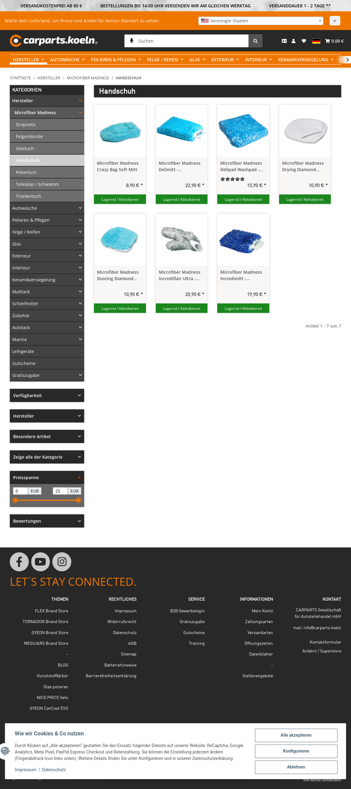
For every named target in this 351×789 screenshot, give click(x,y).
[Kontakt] (284, 41)
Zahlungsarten (259, 622)
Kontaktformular (325, 642)
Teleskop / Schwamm (37, 184)
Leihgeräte (23, 351)
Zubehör (21, 315)
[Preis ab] (20, 491)
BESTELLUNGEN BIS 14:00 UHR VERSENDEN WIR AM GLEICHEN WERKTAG (175, 6)
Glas (16, 244)
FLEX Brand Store (51, 611)
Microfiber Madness (35, 112)
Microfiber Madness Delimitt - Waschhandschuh (179, 166)
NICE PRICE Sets (52, 698)
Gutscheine (23, 363)
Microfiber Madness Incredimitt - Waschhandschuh (241, 275)
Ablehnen (296, 767)
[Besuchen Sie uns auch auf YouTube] (40, 561)
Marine (19, 339)
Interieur (21, 268)
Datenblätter (261, 654)
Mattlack (21, 292)
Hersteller (22, 100)
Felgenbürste (29, 136)
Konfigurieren (296, 751)
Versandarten (260, 633)
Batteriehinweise (120, 665)
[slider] (15, 500)
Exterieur (21, 256)
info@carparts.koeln (322, 628)
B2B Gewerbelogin (187, 611)
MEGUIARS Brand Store (46, 643)
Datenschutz (54, 770)
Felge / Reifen (26, 232)
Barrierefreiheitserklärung (111, 676)
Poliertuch (26, 172)
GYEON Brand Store (50, 633)
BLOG (63, 665)
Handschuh (28, 160)
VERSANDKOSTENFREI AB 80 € (51, 6)
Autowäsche (24, 208)
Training (197, 643)
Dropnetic (26, 124)
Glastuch (25, 148)
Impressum (25, 770)
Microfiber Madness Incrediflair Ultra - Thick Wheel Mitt (179, 275)
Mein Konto (262, 611)
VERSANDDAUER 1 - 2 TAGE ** (300, 6)
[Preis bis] (60, 491)
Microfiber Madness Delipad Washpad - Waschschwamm (241, 166)
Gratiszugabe (25, 375)
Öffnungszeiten (259, 643)
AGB (132, 643)
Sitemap (128, 654)
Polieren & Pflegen (31, 220)
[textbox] (261, 21)
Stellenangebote (257, 676)
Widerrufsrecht (121, 622)
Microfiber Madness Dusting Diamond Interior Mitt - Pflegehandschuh (118, 275)
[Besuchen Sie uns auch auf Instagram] (61, 561)
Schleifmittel (25, 303)
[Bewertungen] (243, 179)
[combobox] (260, 21)
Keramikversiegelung (33, 280)
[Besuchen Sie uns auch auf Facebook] (19, 561)
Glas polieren (55, 687)
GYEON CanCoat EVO (49, 708)
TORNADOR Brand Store (45, 622)
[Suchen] (186, 40)
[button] (294, 41)
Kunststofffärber (52, 676)
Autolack (21, 327)
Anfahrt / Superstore (321, 651)
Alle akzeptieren (295, 735)
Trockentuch (28, 196)
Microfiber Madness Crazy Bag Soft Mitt (118, 166)
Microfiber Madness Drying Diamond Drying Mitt (303, 166)
